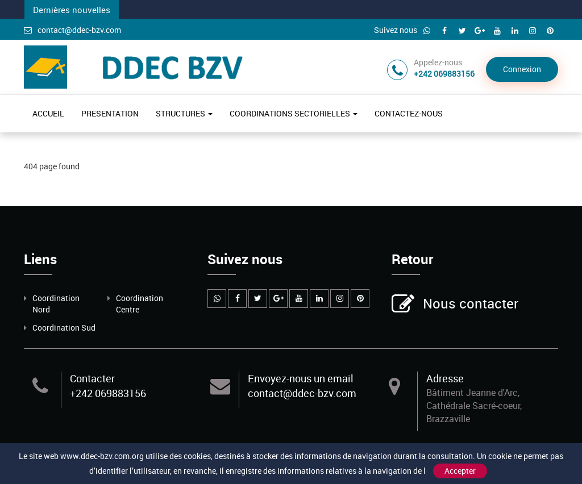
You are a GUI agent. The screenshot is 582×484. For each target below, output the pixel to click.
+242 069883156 (108, 393)
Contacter (92, 378)
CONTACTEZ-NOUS (409, 113)
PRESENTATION (110, 113)
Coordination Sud (63, 327)
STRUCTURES (184, 113)
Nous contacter (469, 304)
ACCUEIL (48, 113)
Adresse (445, 378)
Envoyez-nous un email (301, 378)
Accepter (460, 470)
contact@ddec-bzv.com (72, 29)
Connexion (522, 69)
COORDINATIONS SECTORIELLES (293, 113)
